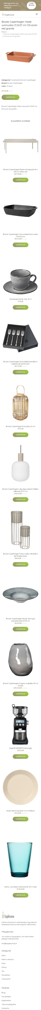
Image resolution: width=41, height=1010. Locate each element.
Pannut (4, 967)
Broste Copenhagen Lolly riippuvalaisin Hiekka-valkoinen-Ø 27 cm (20, 490)
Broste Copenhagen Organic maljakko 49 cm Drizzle (20, 684)
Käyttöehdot (6, 1000)
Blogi (3, 993)
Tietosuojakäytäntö (9, 1004)
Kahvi (4, 956)
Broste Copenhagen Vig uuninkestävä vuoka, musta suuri (20, 235)
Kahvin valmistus (8, 959)
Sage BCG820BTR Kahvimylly (20, 748)
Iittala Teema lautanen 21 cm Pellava (20, 811)
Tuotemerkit (15, 80)
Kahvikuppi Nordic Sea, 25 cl (20, 299)
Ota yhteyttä (6, 997)
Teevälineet (6, 975)
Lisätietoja (10, 97)
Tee (3, 971)
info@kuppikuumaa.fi (9, 944)
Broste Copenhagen (28, 80)
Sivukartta (5, 1008)
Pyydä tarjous (31, 4)
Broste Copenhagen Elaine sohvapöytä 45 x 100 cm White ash (20, 170)
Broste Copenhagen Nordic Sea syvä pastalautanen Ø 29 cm (20, 620)
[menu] (36, 14)
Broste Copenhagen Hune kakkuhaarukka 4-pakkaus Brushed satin (20, 363)
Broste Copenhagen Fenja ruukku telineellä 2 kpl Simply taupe (20, 555)
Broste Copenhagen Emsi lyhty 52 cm (20, 426)
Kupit (3, 963)
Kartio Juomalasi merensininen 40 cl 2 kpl (20, 887)
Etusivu (4, 32)
